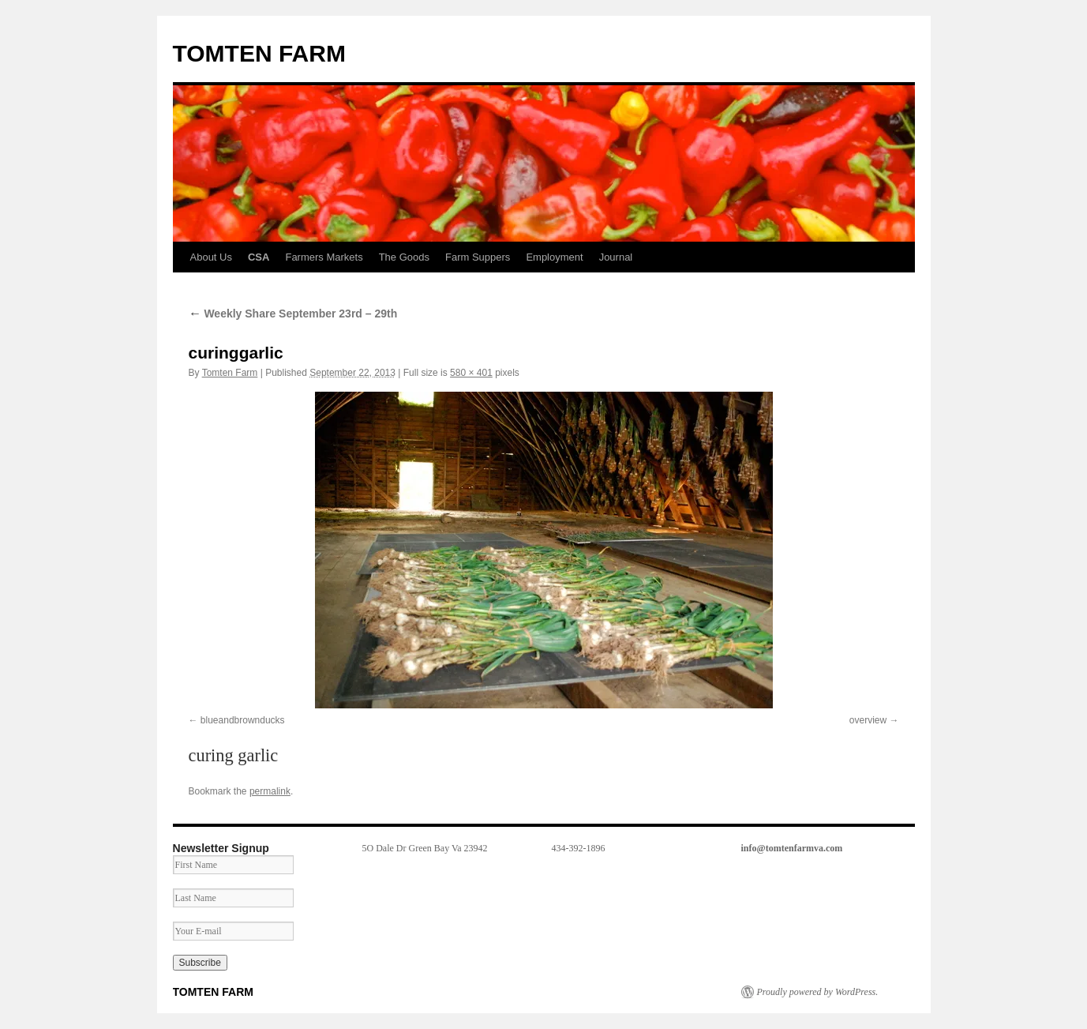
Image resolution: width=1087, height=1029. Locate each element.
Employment (554, 257)
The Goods (404, 257)
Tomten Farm (230, 372)
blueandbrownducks (243, 720)
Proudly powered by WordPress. (818, 991)
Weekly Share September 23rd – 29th (293, 313)
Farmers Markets (323, 257)
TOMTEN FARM (259, 53)
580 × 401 (471, 372)
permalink (269, 791)
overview (867, 720)
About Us (211, 257)
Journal (616, 257)
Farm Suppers (477, 257)
